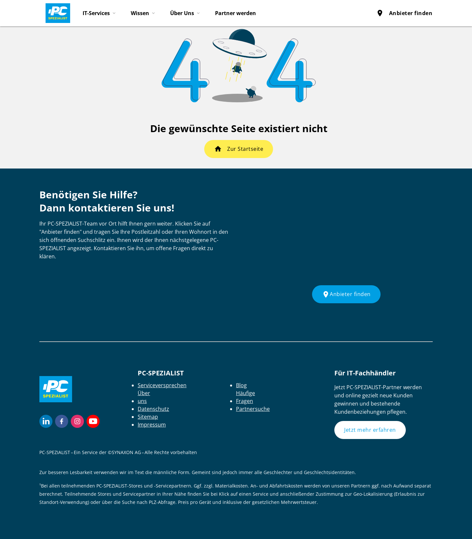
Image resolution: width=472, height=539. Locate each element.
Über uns (144, 397)
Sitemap (148, 416)
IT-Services (96, 13)
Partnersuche (253, 408)
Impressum (152, 424)
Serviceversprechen (162, 385)
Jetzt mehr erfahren (370, 429)
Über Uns (182, 13)
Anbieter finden (404, 13)
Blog (241, 385)
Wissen (140, 13)
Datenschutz (153, 408)
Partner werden (235, 13)
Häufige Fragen (245, 397)
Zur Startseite (245, 148)
